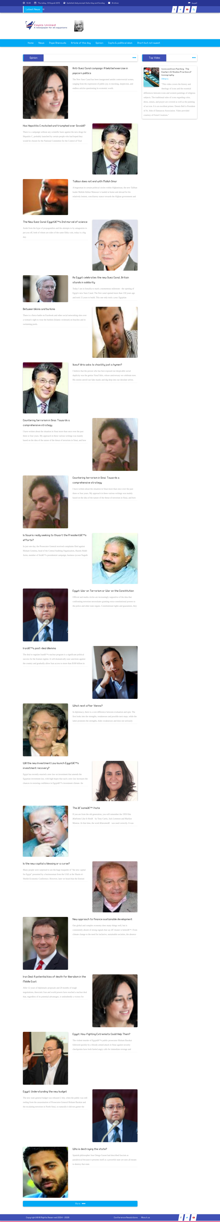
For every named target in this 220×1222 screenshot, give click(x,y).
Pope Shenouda (57, 43)
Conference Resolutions (126, 1217)
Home (31, 43)
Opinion (99, 43)
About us (145, 1217)
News (41, 43)
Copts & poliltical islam (120, 43)
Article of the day (81, 43)
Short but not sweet (148, 43)
